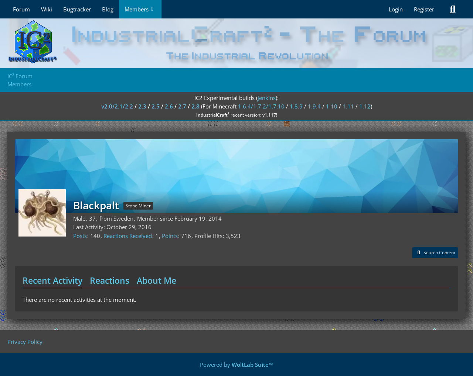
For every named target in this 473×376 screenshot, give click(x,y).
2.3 (142, 106)
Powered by (236, 364)
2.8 (195, 106)
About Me (156, 280)
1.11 (348, 106)
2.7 (182, 106)
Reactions (109, 280)
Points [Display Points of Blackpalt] (170, 235)
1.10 (331, 106)
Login (396, 9)
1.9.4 (314, 106)
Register (424, 9)
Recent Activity (52, 280)
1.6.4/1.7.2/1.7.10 (261, 106)
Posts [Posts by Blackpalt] (80, 235)
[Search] (453, 9)
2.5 (156, 106)
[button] (435, 252)
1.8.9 (296, 106)
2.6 (169, 106)
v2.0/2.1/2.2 (117, 106)
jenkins (267, 97)
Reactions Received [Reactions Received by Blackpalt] (127, 235)
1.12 (365, 106)
